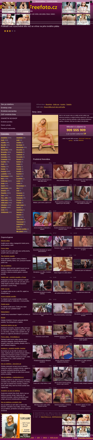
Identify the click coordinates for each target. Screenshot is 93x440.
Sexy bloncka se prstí (63, 180)
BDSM (3, 317)
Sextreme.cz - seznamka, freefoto (12, 414)
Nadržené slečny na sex (9, 325)
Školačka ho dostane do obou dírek (62, 248)
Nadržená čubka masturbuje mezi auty (42, 314)
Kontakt (31, 437)
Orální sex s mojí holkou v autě (42, 383)
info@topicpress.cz (58, 417)
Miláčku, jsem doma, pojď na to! (42, 202)
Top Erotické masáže (8, 256)
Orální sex (56, 104)
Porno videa (5, 248)
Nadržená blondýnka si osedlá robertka (42, 293)
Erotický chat (6, 108)
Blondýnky (49, 104)
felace (48, 14)
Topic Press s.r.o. (46, 417)
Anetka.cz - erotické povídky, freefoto (13, 348)
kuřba (36, 14)
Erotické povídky (52, 1)
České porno (5, 304)
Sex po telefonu (40, 1)
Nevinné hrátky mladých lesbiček (83, 383)
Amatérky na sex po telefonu (10, 390)
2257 (38, 437)
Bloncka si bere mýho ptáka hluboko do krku (42, 405)
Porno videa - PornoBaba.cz (10, 337)
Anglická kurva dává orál (83, 292)
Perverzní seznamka (8, 128)
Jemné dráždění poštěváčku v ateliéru (42, 228)
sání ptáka (42, 14)
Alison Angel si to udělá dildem (62, 272)
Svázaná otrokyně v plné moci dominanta (62, 337)
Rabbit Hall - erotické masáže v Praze (13, 277)
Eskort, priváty (6, 125)
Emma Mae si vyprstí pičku (83, 228)
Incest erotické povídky (8, 296)
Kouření (62, 104)
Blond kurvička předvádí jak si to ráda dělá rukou (42, 180)
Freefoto (19, 134)
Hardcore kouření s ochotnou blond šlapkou (63, 405)
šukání (53, 14)
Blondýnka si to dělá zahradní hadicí (83, 361)
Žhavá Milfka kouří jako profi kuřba (54, 107)
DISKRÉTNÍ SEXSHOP (9, 118)
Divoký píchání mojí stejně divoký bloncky (83, 180)
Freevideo (5, 134)
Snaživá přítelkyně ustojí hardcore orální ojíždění (83, 339)
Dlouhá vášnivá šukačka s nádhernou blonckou (62, 361)
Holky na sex (5, 289)
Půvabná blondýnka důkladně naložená (42, 361)
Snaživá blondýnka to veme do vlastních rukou (62, 228)
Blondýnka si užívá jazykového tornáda (83, 314)
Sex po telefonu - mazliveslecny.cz (12, 377)
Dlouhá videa (5, 240)
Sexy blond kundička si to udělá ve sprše (83, 249)
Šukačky (69, 104)
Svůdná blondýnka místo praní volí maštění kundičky (83, 202)
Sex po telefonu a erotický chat (11, 402)
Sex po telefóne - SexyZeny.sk (11, 364)
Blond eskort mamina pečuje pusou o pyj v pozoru (63, 383)
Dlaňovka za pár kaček (42, 336)
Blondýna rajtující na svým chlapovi (83, 405)
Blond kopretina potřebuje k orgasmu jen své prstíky (62, 202)
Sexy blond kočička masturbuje (63, 315)
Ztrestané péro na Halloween (83, 270)
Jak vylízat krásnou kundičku (63, 293)
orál (33, 14)
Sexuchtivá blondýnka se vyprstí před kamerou (42, 250)
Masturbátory (5, 312)
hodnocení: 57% (10, 31)
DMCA (45, 437)
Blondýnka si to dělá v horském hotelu (42, 272)
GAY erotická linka (8, 114)
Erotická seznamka (8, 111)
